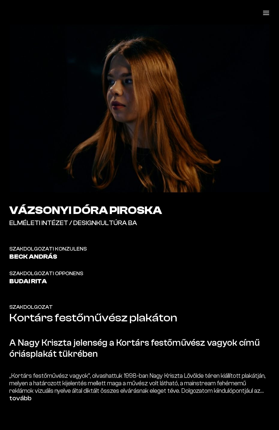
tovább (20, 398)
